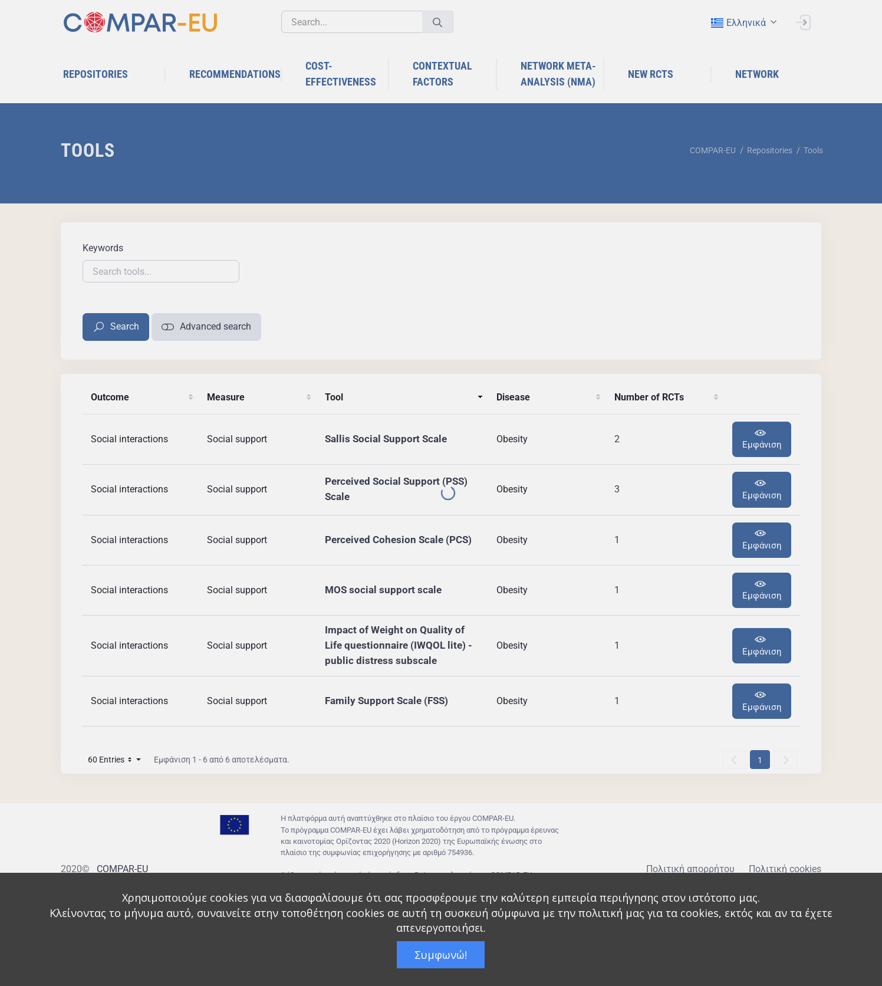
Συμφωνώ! (440, 955)
